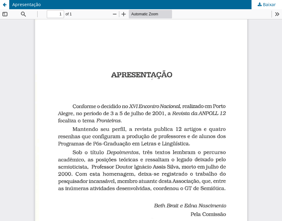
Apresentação (26, 4)
